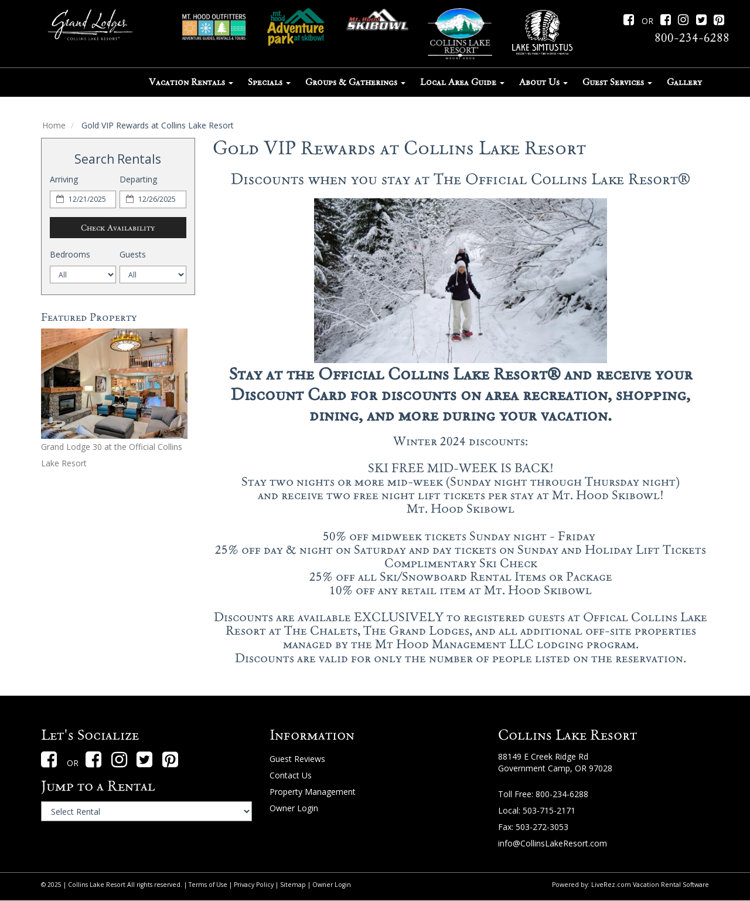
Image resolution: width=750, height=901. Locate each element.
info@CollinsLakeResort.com (552, 843)
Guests (133, 254)
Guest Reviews (297, 758)
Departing (138, 179)
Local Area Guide (462, 82)
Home (54, 125)
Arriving (64, 179)
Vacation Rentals (191, 82)
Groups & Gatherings (355, 82)
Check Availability (118, 227)
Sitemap (293, 884)
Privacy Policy (254, 884)
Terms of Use (208, 884)
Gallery (684, 82)
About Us (543, 82)
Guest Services (617, 82)
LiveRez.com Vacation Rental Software (650, 884)
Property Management (313, 791)
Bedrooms (70, 254)
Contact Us (291, 775)
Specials (269, 82)
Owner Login (294, 808)
